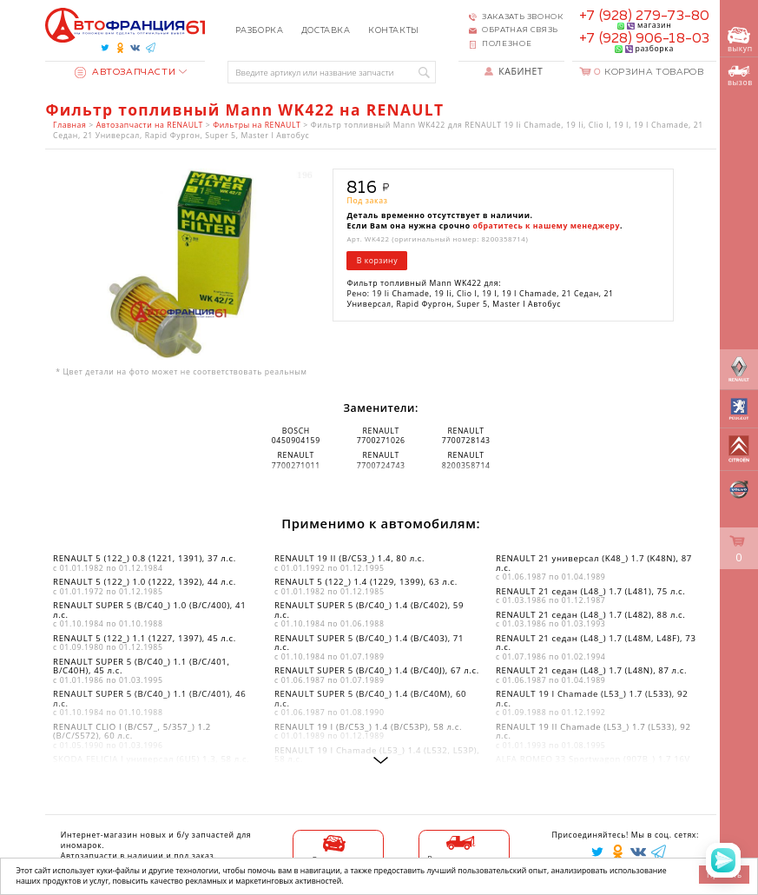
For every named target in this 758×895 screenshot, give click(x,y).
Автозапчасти (125, 72)
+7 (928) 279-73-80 (644, 16)
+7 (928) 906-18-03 (644, 38)
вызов (740, 76)
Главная (69, 125)
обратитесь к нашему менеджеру (546, 226)
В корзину (377, 260)
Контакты (393, 31)
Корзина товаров (648, 72)
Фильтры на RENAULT (256, 125)
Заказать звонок (522, 17)
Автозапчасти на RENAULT (149, 125)
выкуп (740, 40)
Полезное (506, 44)
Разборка (259, 31)
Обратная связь (520, 30)
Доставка (326, 31)
